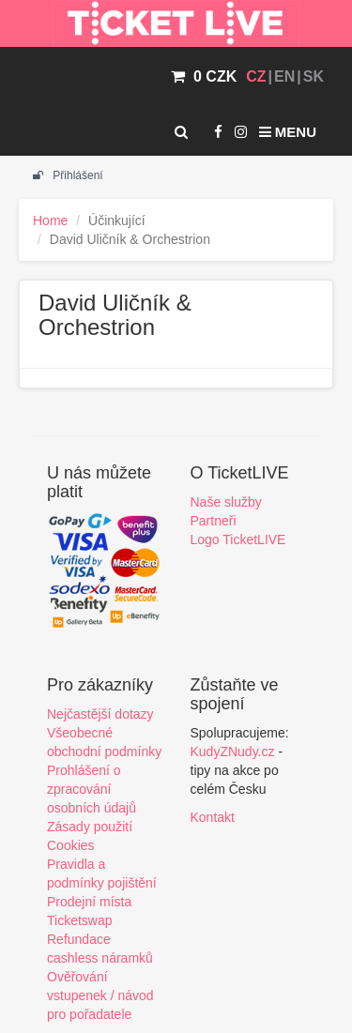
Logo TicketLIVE (238, 539)
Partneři (214, 520)
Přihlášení (68, 175)
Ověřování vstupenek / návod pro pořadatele (100, 995)
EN (284, 76)
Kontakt (213, 817)
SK (313, 76)
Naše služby (226, 501)
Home (50, 220)
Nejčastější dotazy (100, 714)
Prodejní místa (89, 901)
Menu (287, 132)
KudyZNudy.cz (233, 751)
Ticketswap (80, 920)
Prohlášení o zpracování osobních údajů (91, 789)
